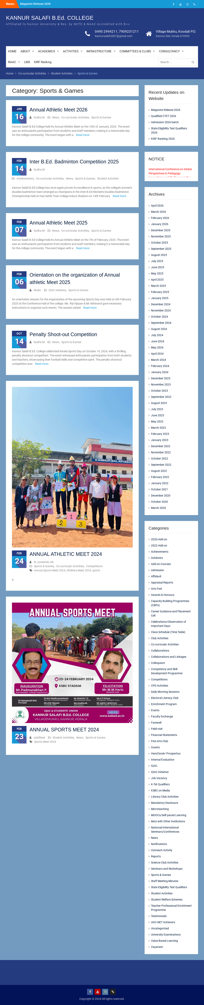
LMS (27, 62)
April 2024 (157, 353)
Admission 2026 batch (165, 122)
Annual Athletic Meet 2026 (58, 109)
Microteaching (160, 809)
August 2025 (159, 255)
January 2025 (159, 298)
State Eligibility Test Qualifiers (169, 887)
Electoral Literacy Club (164, 698)
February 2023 (160, 433)
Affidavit (156, 576)
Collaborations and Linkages (168, 656)
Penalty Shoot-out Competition (63, 334)
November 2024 (161, 310)
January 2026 (159, 224)
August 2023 (159, 403)
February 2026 (160, 218)
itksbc (37, 290)
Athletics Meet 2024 (79, 570)
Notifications (159, 844)
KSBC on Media (160, 790)
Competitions (94, 566)
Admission (157, 570)
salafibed (39, 737)
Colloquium (158, 662)
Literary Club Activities (164, 796)
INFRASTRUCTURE (99, 52)
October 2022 (159, 458)
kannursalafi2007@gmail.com (113, 36)
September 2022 (161, 464)
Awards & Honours (162, 594)
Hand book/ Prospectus (165, 753)
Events (155, 710)
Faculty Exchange (162, 716)
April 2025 (157, 279)
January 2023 (159, 440)
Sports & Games (101, 117)
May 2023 (157, 421)
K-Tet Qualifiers (160, 784)
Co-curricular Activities (75, 117)
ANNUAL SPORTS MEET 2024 (64, 729)
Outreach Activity (161, 850)
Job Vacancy (159, 778)
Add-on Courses (161, 564)
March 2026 (158, 211)
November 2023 (161, 384)
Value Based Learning (164, 940)
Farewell (156, 722)
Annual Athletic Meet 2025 (58, 222)
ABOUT (25, 52)
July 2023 (157, 409)
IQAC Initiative (57, 290)
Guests (155, 747)
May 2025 (157, 273)
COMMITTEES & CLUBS (135, 52)
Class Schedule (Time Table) (168, 632)
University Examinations (166, 934)
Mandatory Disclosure (164, 802)
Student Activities (108, 178)
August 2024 (159, 329)
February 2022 (160, 477)
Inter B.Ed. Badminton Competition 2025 (74, 161)
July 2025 (157, 261)
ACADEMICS (46, 52)
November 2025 (161, 236)
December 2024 (160, 304)
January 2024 (159, 372)
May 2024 (157, 347)
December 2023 (160, 378)
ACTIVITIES (70, 52)
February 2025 (160, 292)
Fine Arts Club (159, 741)
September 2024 (161, 322)
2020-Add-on (159, 539)
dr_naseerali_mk (44, 562)
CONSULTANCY (169, 52)
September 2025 (161, 248)
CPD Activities (159, 685)
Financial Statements (164, 735)
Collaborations (160, 650)
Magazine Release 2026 (35, 3)
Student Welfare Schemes (166, 899)
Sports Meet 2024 (45, 741)
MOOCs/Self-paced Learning (168, 815)
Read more (82, 135)
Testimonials (159, 916)
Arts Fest (156, 588)
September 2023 (161, 396)
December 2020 (160, 495)
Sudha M (39, 117)
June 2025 (157, 267)
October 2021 (159, 489)
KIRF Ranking (42, 62)
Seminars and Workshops (166, 868)
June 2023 (157, 415)
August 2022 (159, 470)
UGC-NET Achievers (163, 922)
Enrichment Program (164, 704)
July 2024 (157, 335)
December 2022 (160, 446)
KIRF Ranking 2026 (163, 138)
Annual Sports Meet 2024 (49, 570)
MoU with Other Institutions (168, 821)
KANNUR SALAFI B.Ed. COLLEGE (49, 18)
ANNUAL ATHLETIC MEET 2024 (65, 554)
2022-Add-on (159, 545)
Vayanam (157, 946)
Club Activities (159, 638)
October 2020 (159, 501)
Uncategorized (160, 928)
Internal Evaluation (162, 759)
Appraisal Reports (162, 582)
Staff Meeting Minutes (164, 881)
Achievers (157, 557)
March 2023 (158, 427)
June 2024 (157, 341)
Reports (156, 856)
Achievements (25, 178)
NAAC (12, 62)
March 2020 (158, 507)
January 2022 (159, 483)
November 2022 (161, 452)
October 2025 (159, 242)
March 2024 (158, 359)
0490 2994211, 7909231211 (117, 32)
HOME (12, 52)
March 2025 (158, 285)
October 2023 (159, 390)
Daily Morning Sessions (165, 691)
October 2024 (159, 316)
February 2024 (160, 366)
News (55, 117)
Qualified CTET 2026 (163, 116)
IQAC (154, 765)
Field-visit (157, 728)
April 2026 (157, 205)
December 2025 (160, 230)
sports (96, 570)
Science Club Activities (164, 862)
